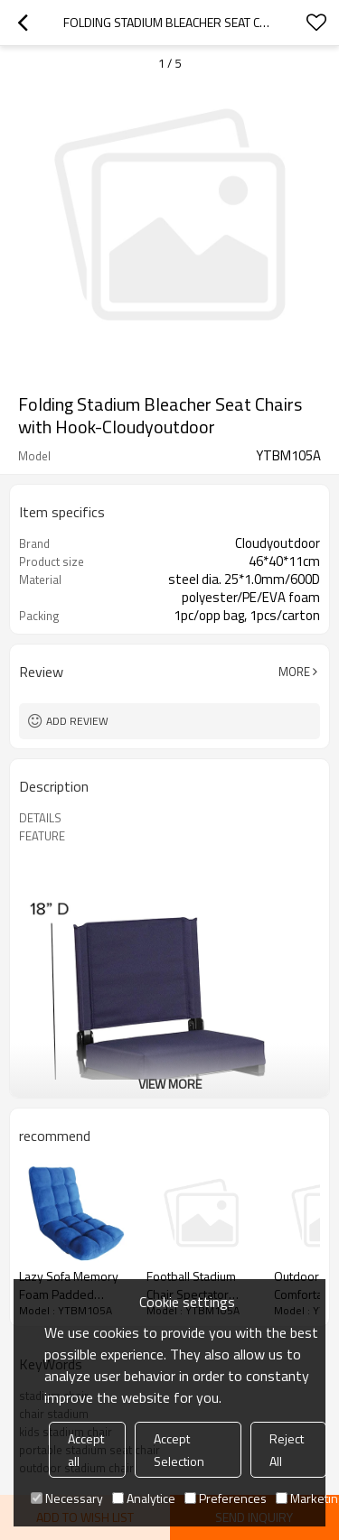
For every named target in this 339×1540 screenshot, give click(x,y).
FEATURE (42, 836)
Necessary (67, 1498)
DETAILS (40, 818)
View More (170, 1083)
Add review (77, 720)
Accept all (86, 1449)
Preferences (225, 1498)
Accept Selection (179, 1449)
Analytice (143, 1498)
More (294, 672)
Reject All (286, 1449)
